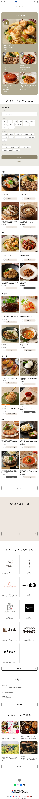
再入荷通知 (30, 288)
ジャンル (3, 118)
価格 (4, 144)
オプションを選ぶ (11, 413)
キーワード (4, 131)
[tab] (16, 6)
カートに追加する (11, 198)
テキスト (3, 110)
